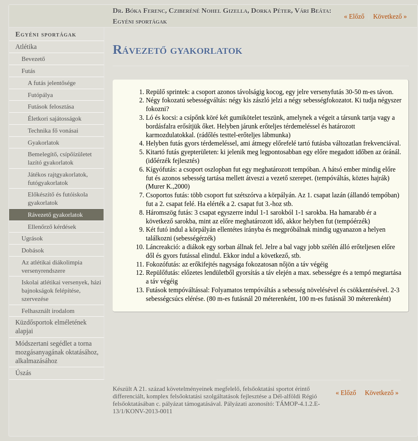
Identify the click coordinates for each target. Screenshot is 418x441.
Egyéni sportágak (45, 34)
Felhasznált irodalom (48, 310)
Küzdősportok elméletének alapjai (51, 326)
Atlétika (26, 46)
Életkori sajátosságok (55, 118)
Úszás (23, 372)
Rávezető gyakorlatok (55, 214)
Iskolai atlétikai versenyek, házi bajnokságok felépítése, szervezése (61, 290)
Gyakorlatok (43, 142)
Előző (354, 16)
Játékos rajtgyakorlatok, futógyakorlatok (58, 178)
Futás (28, 70)
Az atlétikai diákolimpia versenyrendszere (52, 266)
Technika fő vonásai (53, 130)
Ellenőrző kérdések (52, 226)
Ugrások (32, 238)
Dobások (33, 250)
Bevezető (33, 58)
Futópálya (40, 94)
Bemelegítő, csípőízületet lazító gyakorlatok (60, 158)
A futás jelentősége (52, 82)
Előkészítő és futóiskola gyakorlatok (58, 198)
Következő (390, 16)
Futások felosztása (51, 106)
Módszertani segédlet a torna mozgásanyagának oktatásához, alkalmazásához (57, 352)
